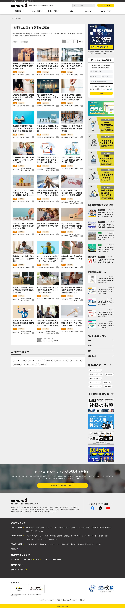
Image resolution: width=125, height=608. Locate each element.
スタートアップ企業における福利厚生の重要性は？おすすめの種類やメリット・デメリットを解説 (47, 66)
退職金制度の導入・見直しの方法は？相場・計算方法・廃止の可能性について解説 (47, 159)
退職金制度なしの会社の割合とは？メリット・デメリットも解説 (23, 159)
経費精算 (88, 544)
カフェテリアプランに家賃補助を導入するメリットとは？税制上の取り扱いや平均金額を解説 (23, 192)
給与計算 (81, 544)
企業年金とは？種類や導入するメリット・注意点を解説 (47, 128)
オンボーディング (62, 360)
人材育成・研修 (103, 536)
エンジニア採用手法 (83, 528)
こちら (110, 89)
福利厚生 (74, 544)
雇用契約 (43, 364)
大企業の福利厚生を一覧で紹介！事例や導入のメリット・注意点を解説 (72, 66)
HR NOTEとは (57, 559)
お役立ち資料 (28, 559)
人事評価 (53, 536)
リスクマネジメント (53, 544)
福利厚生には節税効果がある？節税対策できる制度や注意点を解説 (23, 66)
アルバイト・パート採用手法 (55, 528)
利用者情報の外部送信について (67, 600)
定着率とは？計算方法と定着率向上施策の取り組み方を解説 (72, 128)
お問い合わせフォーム (18, 569)
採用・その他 (39, 531)
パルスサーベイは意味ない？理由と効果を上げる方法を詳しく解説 (72, 159)
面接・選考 (29, 531)
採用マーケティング (36, 360)
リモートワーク (76, 360)
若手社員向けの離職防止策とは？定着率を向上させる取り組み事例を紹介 (72, 290)
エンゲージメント (30, 364)
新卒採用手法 (30, 528)
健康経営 (49, 360)
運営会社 (82, 600)
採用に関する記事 (16, 527)
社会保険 (29, 544)
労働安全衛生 (65, 544)
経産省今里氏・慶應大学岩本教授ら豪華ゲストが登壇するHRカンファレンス (100, 52)
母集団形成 (108, 528)
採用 (90, 340)
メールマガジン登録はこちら (61, 485)
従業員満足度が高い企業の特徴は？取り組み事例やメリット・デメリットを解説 (47, 192)
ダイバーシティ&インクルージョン (37, 536)
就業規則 (36, 544)
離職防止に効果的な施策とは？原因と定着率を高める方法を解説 (23, 290)
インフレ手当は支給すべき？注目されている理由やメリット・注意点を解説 (71, 192)
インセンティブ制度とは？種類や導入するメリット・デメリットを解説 (47, 290)
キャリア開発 (30, 539)
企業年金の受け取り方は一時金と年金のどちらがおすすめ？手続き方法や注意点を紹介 (23, 128)
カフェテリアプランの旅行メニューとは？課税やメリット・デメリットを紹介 (47, 258)
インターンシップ (20, 360)
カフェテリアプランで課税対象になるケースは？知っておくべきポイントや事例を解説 (72, 323)
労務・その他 (96, 544)
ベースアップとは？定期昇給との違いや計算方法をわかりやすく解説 (23, 225)
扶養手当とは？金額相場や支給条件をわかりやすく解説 (47, 225)
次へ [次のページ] (80, 42)
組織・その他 (53, 539)
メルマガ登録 (105, 5)
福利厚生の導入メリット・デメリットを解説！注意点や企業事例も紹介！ (47, 97)
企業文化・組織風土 (63, 536)
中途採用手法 (40, 528)
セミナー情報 (15, 559)
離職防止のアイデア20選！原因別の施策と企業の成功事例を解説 (23, 323)
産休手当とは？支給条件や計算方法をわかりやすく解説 (72, 258)
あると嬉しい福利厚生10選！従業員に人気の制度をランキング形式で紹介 (72, 97)
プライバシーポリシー (47, 600)
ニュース (88, 11)
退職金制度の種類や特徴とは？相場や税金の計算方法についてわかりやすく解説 (47, 323)
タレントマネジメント (89, 536)
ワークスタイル (76, 536)
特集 (71, 11)
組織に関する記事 (16, 536)
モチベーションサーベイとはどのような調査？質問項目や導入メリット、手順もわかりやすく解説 (72, 225)
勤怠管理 (43, 544)
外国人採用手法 (71, 528)
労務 (90, 351)
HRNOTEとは (106, 11)
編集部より (92, 356)
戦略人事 (17, 364)
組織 (90, 345)
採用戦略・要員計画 (97, 528)
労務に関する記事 (16, 544)
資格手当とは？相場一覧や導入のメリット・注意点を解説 (23, 258)
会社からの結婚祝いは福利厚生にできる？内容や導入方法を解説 (23, 97)
